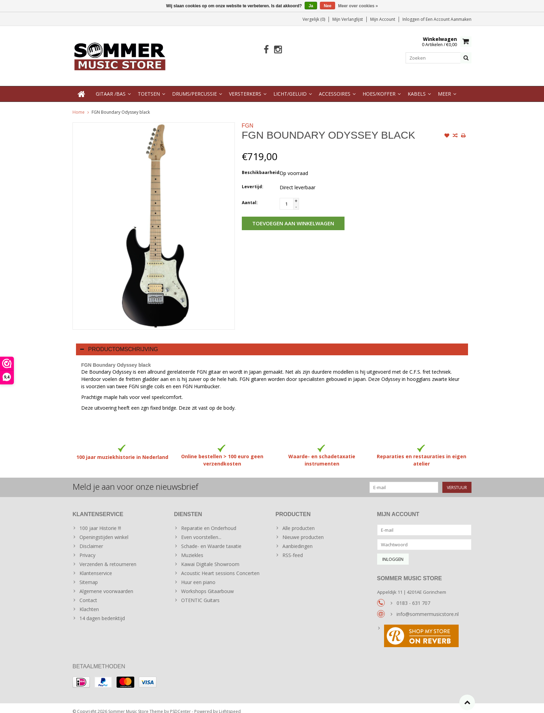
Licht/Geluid (290, 87)
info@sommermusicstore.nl (428, 607)
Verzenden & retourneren (107, 557)
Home (79, 105)
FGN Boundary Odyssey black (121, 105)
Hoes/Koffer (379, 87)
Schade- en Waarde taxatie (211, 539)
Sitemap (88, 575)
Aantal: (250, 196)
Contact (88, 593)
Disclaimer (91, 539)
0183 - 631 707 (413, 596)
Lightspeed (230, 704)
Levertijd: (252, 180)
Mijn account (382, 19)
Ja (310, 5)
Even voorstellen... (201, 530)
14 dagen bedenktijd (102, 611)
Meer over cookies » (358, 5)
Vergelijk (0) (314, 19)
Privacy (87, 548)
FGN (248, 119)
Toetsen (149, 87)
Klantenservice (95, 566)
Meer (444, 87)
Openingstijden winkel (103, 530)
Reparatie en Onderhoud (208, 521)
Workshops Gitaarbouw (207, 584)
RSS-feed (292, 548)
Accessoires (334, 87)
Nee (327, 5)
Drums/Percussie (194, 87)
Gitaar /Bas (111, 87)
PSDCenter (180, 704)
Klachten (89, 602)
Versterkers (245, 87)
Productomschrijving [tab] (119, 342)
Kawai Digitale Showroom (210, 557)
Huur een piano (198, 575)
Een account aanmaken (448, 19)
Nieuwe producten (303, 530)
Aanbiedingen (297, 539)
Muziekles (192, 548)
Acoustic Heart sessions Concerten (220, 566)
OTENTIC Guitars (200, 593)
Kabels (417, 87)
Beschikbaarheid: (259, 165)
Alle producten (298, 521)
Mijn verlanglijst (347, 19)
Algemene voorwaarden (106, 584)
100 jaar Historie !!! (100, 521)
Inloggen (411, 19)
